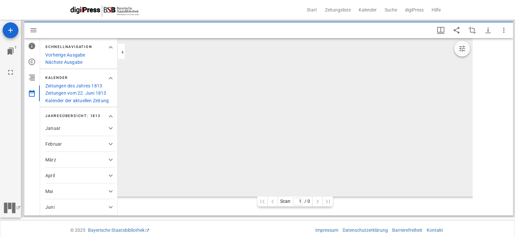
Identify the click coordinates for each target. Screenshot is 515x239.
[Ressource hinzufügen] (10, 30)
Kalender (368, 9)
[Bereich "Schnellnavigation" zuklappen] (111, 47)
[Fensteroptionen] (504, 30)
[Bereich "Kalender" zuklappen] (111, 78)
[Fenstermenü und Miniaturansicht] (441, 30)
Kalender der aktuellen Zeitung (77, 100)
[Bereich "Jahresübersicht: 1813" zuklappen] (111, 116)
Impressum (326, 230)
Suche (391, 9)
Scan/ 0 (295, 201)
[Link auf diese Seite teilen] (456, 30)
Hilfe (436, 9)
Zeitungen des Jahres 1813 (73, 85)
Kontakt (435, 230)
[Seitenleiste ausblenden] (33, 30)
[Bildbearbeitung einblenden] (462, 49)
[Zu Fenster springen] (10, 51)
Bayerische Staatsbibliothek (116, 230)
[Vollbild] (10, 72)
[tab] (32, 46)
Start (312, 9)
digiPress (414, 9)
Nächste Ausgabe (63, 62)
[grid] (493, 127)
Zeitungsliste (338, 9)
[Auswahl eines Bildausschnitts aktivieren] (472, 30)
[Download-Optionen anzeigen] (488, 30)
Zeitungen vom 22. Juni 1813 (75, 93)
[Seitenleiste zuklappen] (122, 52)
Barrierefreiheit (407, 230)
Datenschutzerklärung (365, 230)
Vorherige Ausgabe (65, 55)
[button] (80, 128)
